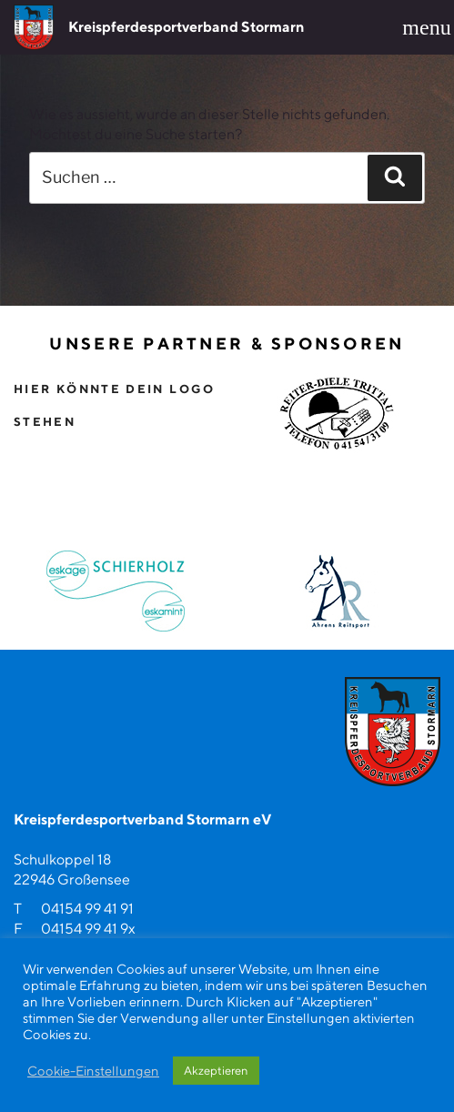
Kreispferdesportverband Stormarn (186, 26)
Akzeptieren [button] (216, 1070)
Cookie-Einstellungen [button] (93, 1070)
